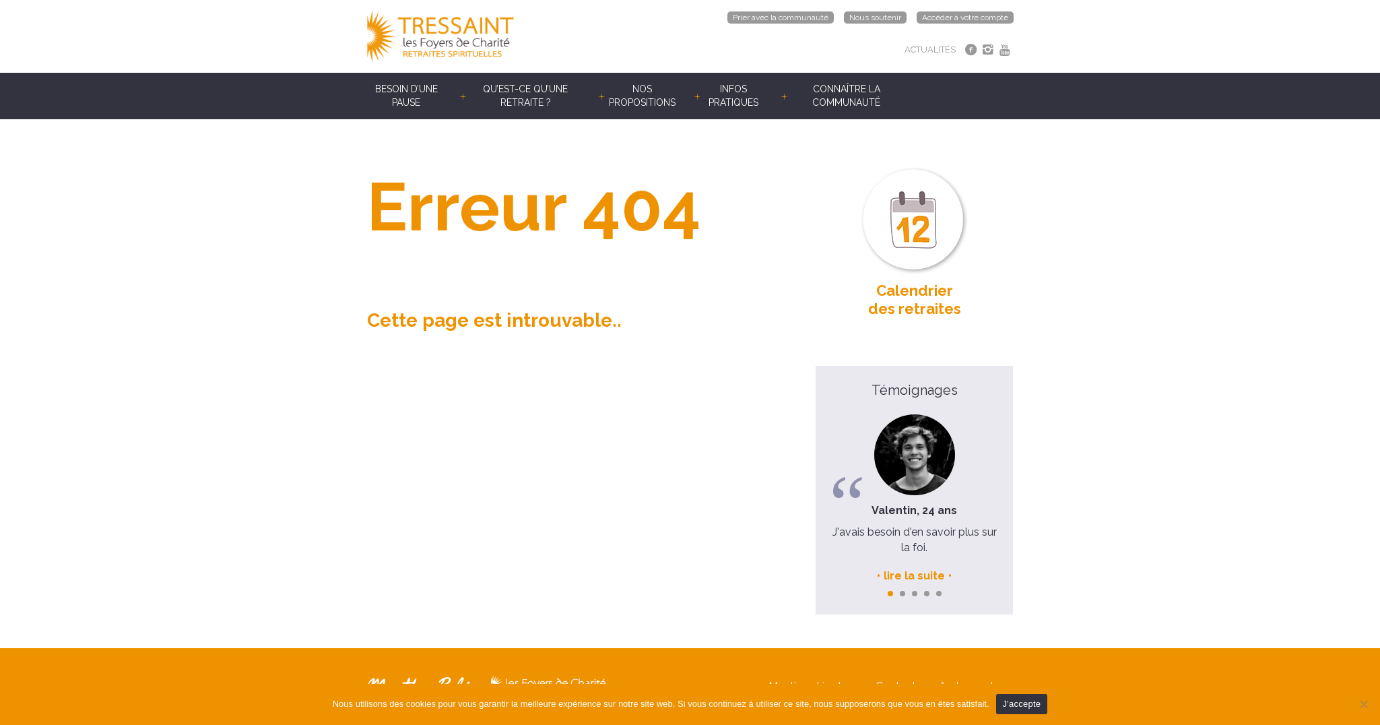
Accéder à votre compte (965, 17)
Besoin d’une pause (406, 96)
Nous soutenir (875, 17)
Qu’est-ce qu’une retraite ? (525, 96)
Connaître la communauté (846, 96)
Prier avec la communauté (780, 17)
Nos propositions (642, 96)
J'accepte (1022, 704)
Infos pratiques (733, 96)
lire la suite (914, 575)
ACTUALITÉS (930, 49)
